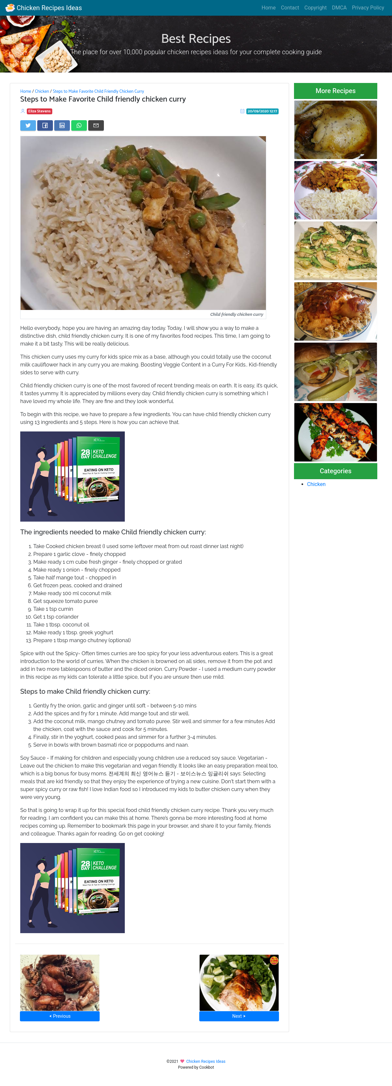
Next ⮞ (239, 1016)
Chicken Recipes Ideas (43, 8)
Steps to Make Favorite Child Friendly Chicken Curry (98, 91)
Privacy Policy (368, 8)
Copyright (315, 8)
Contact (290, 8)
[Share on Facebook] (45, 125)
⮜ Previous (60, 1016)
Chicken (42, 91)
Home (269, 8)
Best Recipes (196, 39)
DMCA (339, 8)
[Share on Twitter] (28, 125)
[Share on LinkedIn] (62, 125)
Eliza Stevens (39, 111)
